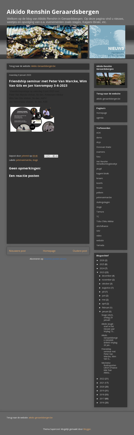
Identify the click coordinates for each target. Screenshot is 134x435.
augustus (106, 287)
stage (35, 160)
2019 (102, 390)
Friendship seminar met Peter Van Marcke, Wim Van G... (109, 354)
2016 (102, 402)
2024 (102, 268)
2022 (102, 378)
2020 (102, 386)
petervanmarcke (23, 160)
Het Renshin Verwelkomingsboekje (106, 162)
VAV (98, 230)
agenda (99, 117)
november (107, 279)
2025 (102, 264)
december (107, 275)
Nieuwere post (17, 250)
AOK (98, 132)
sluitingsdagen (103, 202)
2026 (102, 260)
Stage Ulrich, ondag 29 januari (107, 317)
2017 (102, 398)
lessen (99, 187)
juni (104, 295)
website (100, 240)
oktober (106, 283)
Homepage (49, 250)
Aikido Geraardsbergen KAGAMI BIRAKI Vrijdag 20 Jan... (110, 340)
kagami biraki (102, 173)
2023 (102, 272)
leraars (99, 178)
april (104, 303)
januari (105, 311)
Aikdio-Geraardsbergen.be (43, 66)
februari (106, 307)
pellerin (99, 192)
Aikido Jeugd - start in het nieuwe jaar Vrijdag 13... (108, 327)
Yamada (100, 245)
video (99, 235)
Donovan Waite (103, 147)
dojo (98, 142)
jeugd (99, 168)
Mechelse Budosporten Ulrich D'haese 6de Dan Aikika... (109, 367)
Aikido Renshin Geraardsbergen (53, 12)
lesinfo (99, 183)
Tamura (100, 211)
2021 (102, 382)
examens (100, 151)
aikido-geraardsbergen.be (108, 98)
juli (103, 291)
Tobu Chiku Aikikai (104, 221)
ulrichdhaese (102, 226)
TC (97, 216)
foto (98, 156)
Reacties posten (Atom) (55, 258)
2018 (102, 394)
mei (104, 299)
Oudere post (80, 250)
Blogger (87, 429)
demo (99, 137)
